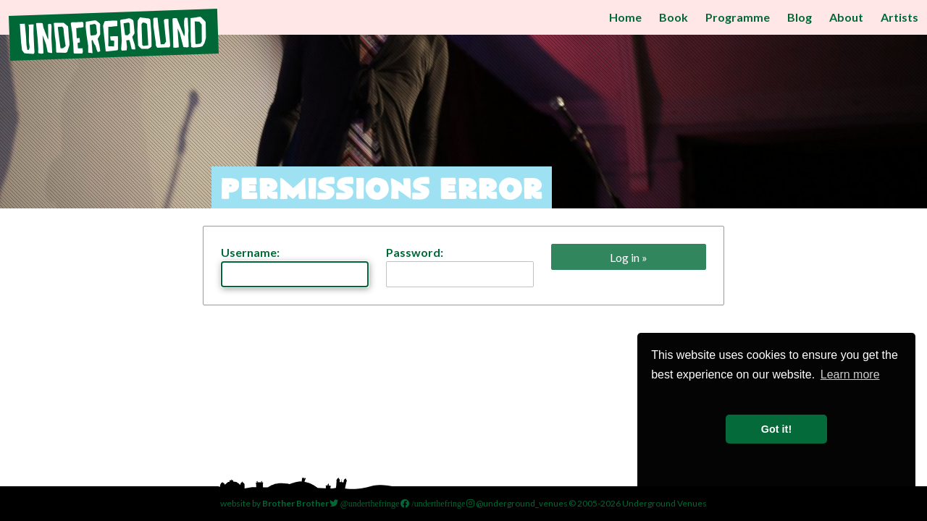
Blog (799, 17)
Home (625, 17)
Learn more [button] (850, 374)
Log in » (628, 257)
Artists (899, 17)
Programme (737, 17)
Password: (460, 266)
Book (673, 17)
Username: (295, 266)
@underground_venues (517, 503)
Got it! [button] (776, 429)
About (846, 17)
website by (274, 503)
